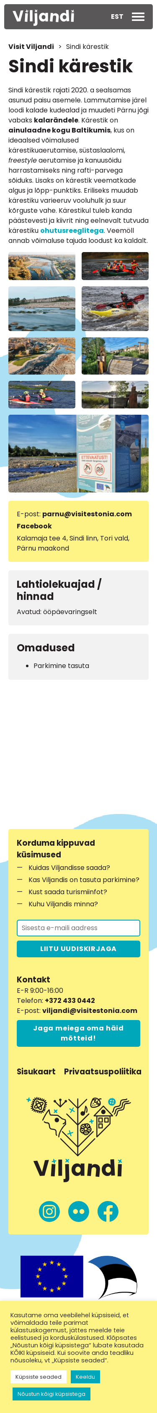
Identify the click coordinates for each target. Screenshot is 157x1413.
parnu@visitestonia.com (87, 514)
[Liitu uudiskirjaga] (78, 928)
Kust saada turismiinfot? (67, 892)
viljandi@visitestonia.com (89, 1010)
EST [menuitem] (117, 16)
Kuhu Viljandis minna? (63, 904)
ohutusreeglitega (72, 230)
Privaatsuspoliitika (103, 1071)
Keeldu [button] (85, 1377)
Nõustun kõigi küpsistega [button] (51, 1394)
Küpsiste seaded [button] (38, 1377)
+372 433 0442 (70, 1000)
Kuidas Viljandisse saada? (69, 867)
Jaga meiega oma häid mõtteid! (78, 1033)
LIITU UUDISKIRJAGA (78, 949)
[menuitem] (117, 16)
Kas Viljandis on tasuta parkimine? (83, 880)
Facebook (34, 526)
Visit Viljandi (31, 46)
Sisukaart (36, 1071)
